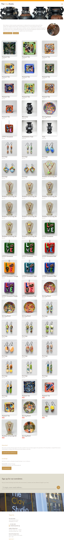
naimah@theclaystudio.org (7, 459)
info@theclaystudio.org (14, 520)
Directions (11, 533)
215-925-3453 (12, 518)
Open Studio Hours (13, 536)
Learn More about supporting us (10, 447)
